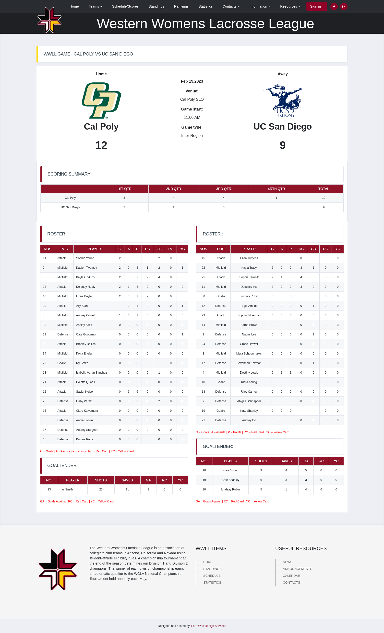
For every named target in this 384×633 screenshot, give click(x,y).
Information (260, 6)
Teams (95, 6)
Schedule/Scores (125, 6)
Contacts (231, 6)
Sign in (315, 6)
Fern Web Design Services (208, 626)
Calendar (291, 575)
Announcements (297, 569)
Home (74, 6)
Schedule (212, 575)
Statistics (206, 6)
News (287, 562)
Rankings (181, 6)
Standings (156, 6)
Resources (290, 6)
